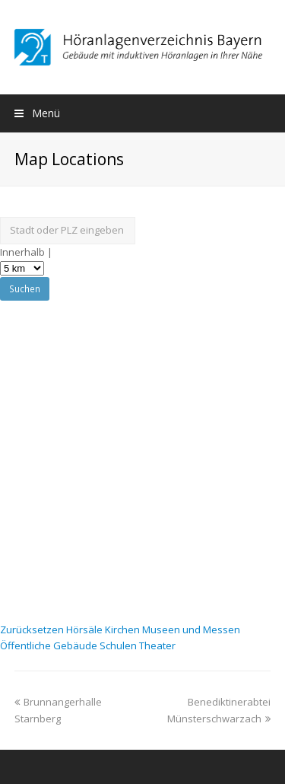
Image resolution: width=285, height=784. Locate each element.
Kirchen (123, 629)
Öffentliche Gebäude (50, 645)
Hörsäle (85, 629)
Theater (157, 645)
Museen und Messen (191, 629)
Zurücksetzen (33, 629)
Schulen (119, 645)
